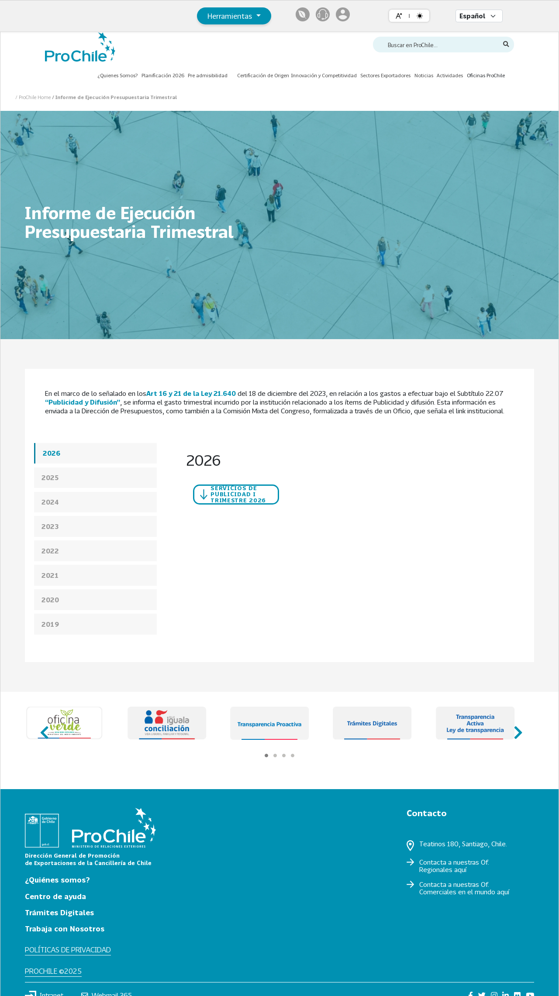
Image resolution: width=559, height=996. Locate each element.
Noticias (423, 75)
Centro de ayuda (55, 896)
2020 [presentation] (50, 600)
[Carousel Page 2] (275, 755)
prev (43, 728)
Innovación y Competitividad (324, 75)
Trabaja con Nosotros (64, 928)
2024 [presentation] (50, 502)
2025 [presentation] (50, 477)
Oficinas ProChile (486, 75)
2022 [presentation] (50, 551)
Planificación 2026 (162, 75)
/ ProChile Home (33, 97)
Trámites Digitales (59, 912)
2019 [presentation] (50, 624)
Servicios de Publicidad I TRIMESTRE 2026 (233, 493)
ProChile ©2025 (53, 970)
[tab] (95, 453)
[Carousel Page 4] (292, 755)
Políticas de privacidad (68, 949)
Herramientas (230, 16)
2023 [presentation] (50, 526)
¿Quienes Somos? (117, 75)
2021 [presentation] (50, 575)
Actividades (450, 75)
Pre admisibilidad (208, 75)
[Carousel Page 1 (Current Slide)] (266, 755)
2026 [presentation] (51, 453)
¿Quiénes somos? (57, 879)
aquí (460, 869)
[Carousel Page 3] (284, 755)
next (515, 728)
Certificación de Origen (263, 75)
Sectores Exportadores (385, 75)
